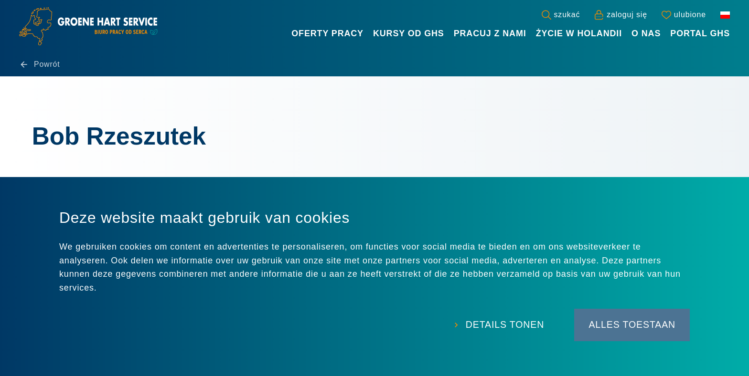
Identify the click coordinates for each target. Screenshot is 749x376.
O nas (646, 33)
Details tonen (499, 326)
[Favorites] (684, 14)
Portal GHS (700, 33)
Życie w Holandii (579, 33)
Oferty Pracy (327, 33)
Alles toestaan (631, 326)
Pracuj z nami (490, 33)
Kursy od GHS (408, 33)
